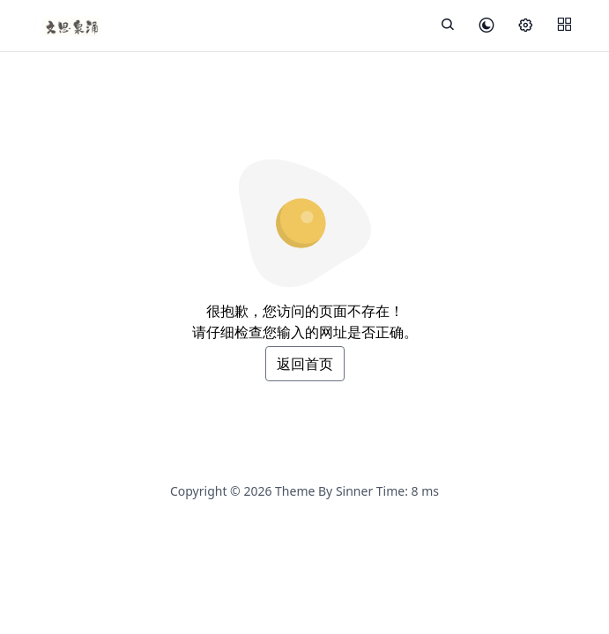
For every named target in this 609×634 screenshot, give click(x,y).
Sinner (354, 491)
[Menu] (564, 25)
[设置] (525, 26)
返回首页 (305, 363)
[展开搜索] (448, 25)
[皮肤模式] (486, 26)
